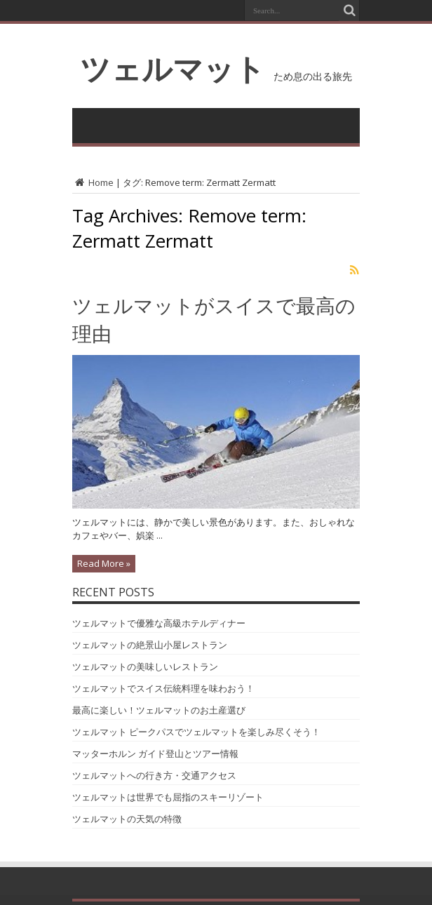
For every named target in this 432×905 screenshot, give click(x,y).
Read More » (103, 563)
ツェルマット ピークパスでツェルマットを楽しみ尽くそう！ (196, 731)
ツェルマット (172, 68)
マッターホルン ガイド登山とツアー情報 (155, 753)
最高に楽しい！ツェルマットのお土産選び (158, 710)
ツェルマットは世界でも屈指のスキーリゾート (168, 797)
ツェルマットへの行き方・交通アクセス (154, 775)
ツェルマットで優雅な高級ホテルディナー (158, 623)
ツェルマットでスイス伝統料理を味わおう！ (163, 688)
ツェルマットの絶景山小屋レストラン (149, 644)
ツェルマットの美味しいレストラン (145, 666)
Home (93, 182)
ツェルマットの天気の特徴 (127, 818)
